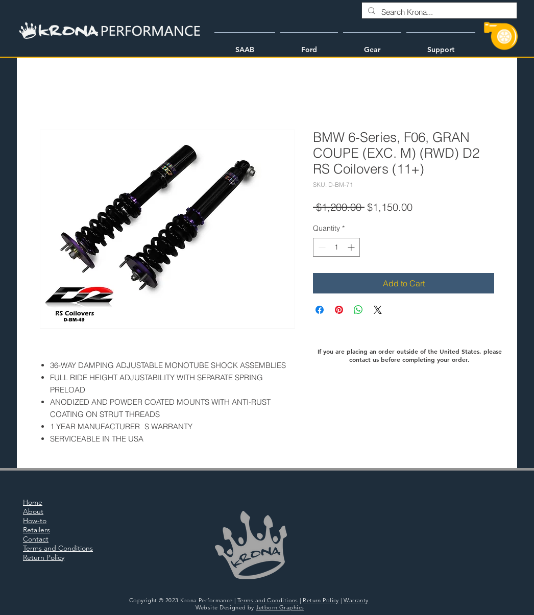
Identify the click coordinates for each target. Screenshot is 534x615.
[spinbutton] (336, 247)
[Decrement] (320, 247)
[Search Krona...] (438, 12)
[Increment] (352, 247)
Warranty (356, 600)
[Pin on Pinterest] (339, 310)
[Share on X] (378, 310)
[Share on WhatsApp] (358, 310)
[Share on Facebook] (319, 310)
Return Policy (321, 600)
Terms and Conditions (267, 600)
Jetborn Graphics (280, 607)
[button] (245, 45)
